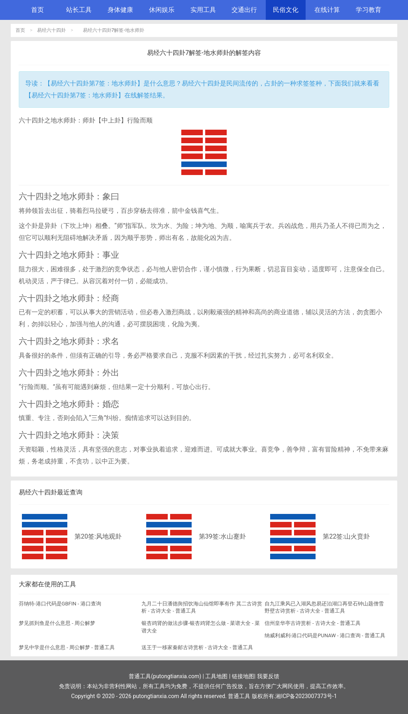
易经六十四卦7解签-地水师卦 (114, 30)
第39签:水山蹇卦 (222, 536)
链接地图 (243, 676)
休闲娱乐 (162, 10)
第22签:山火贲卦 (346, 536)
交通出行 (244, 10)
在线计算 (327, 10)
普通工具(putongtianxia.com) (165, 676)
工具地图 (216, 676)
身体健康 (120, 10)
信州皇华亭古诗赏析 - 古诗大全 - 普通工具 (313, 623)
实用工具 (203, 10)
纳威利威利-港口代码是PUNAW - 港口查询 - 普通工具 (325, 635)
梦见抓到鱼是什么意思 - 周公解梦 (57, 623)
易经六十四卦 (51, 30)
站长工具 (79, 10)
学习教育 (368, 10)
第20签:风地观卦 (98, 536)
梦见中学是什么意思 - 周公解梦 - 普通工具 (67, 647)
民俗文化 (285, 10)
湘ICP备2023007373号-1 (306, 696)
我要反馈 (268, 676)
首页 (37, 10)
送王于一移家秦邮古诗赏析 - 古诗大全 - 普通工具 (197, 647)
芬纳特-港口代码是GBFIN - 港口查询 (60, 604)
